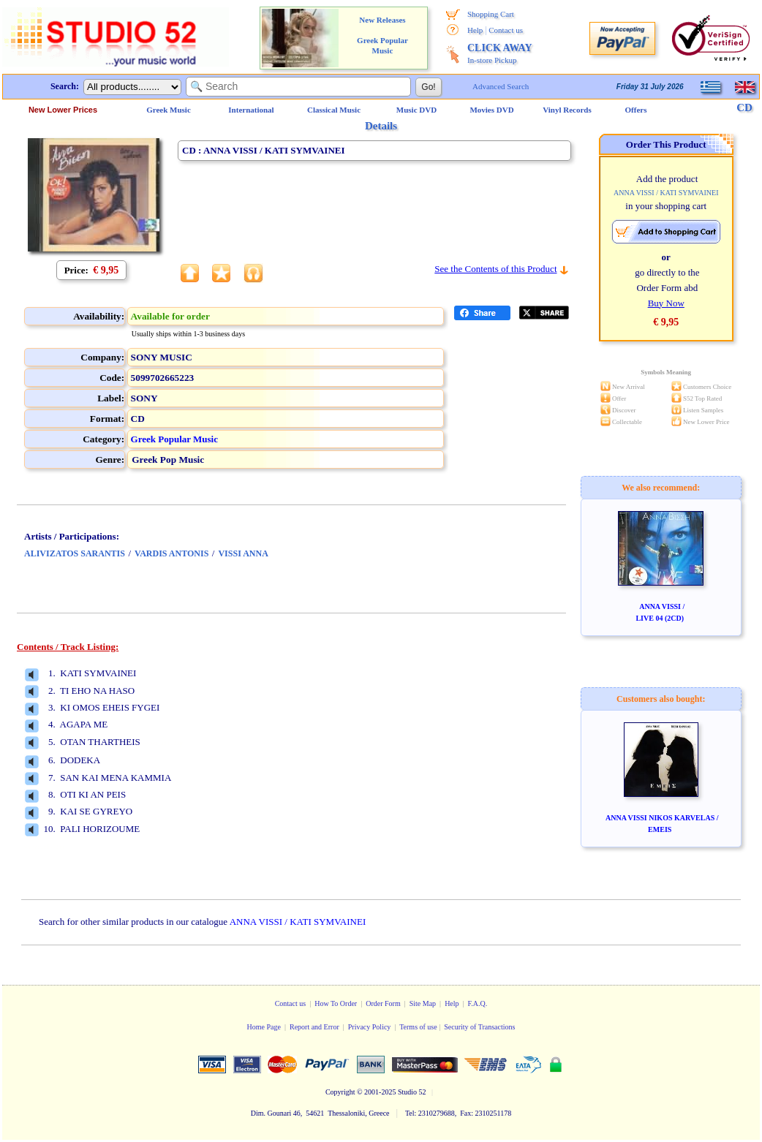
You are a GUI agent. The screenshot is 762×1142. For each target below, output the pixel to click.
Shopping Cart (490, 14)
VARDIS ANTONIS (171, 553)
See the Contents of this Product (495, 268)
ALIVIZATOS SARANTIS (74, 553)
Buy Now (666, 303)
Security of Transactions (479, 1027)
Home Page (264, 1027)
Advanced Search (500, 86)
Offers (636, 109)
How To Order (335, 1003)
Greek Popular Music (174, 439)
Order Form (383, 1003)
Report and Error (314, 1027)
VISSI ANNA (243, 553)
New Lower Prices (63, 109)
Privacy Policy (369, 1027)
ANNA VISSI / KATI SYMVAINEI (298, 921)
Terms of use (418, 1027)
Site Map (423, 1003)
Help (475, 30)
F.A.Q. (478, 1003)
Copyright (340, 1092)
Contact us (505, 30)
